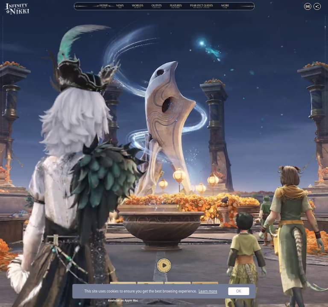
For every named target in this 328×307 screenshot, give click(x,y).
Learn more (208, 291)
